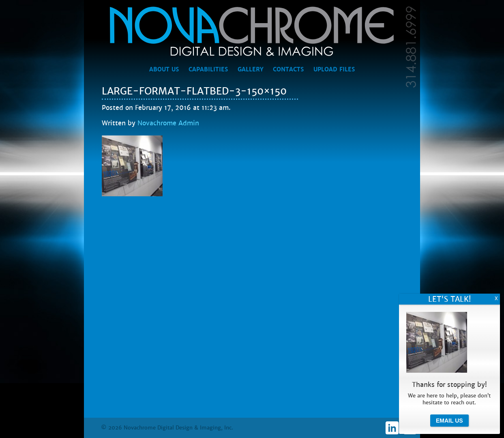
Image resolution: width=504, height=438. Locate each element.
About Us (164, 69)
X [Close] (496, 298)
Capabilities (208, 69)
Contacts (288, 69)
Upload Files (334, 69)
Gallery (250, 69)
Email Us (449, 420)
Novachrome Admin (168, 123)
